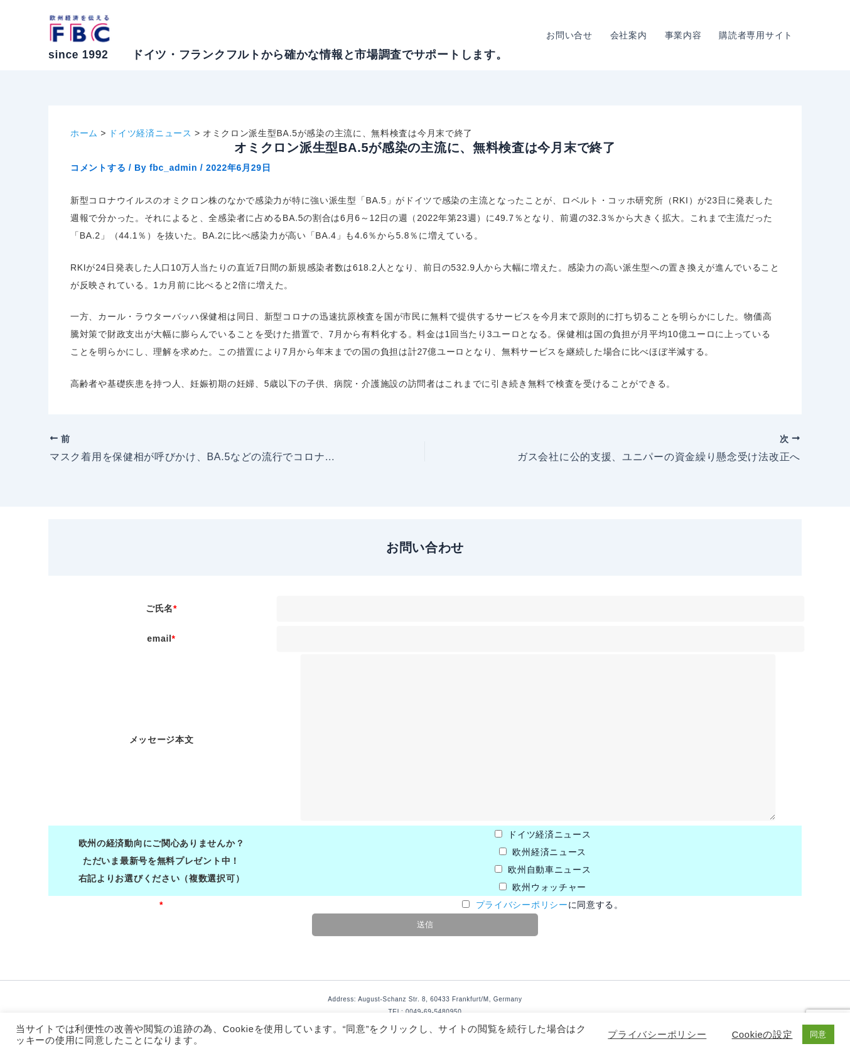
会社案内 (628, 35)
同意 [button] (818, 1034)
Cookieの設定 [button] (762, 1035)
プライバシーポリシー (522, 905)
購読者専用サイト (756, 35)
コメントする (98, 168)
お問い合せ (569, 35)
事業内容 (683, 35)
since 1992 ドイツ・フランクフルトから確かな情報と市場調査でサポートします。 (277, 54)
